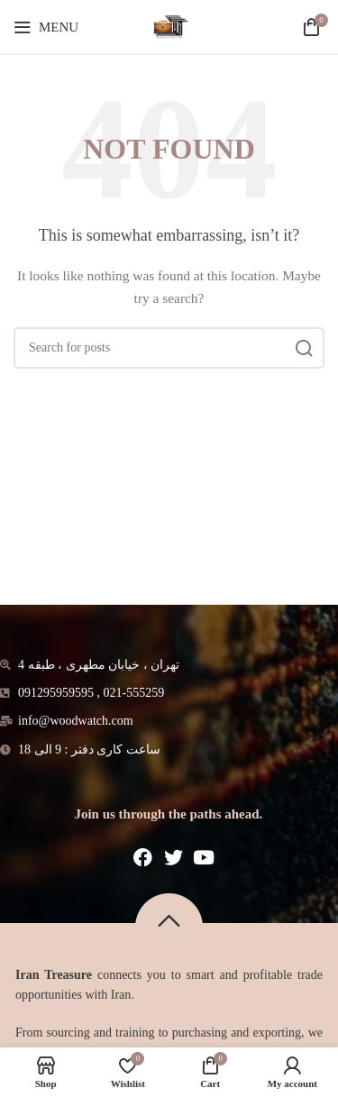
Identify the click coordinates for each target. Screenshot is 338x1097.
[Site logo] (169, 25)
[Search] (169, 348)
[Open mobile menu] (46, 27)
